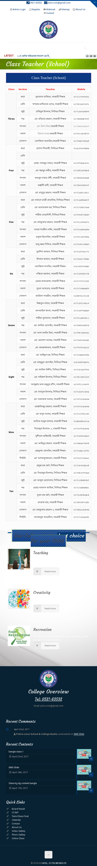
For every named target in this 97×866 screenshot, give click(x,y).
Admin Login (19, 9)
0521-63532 (36, 2)
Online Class (18, 838)
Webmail (50, 9)
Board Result (18, 809)
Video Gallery (18, 831)
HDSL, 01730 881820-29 (54, 863)
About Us (80, 9)
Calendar (16, 820)
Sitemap (65, 9)
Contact (50, 13)
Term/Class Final (20, 816)
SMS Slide (79, 734)
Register (36, 9)
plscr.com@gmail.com (59, 2)
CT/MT (15, 812)
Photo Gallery (18, 834)
